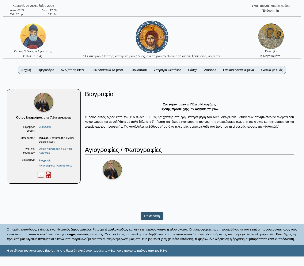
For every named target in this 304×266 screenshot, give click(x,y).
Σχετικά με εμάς (272, 70)
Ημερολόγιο (46, 70)
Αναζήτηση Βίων (72, 70)
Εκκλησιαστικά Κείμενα (107, 70)
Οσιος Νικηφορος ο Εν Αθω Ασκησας (55, 150)
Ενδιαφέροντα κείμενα (238, 70)
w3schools (115, 250)
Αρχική (26, 70)
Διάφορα (210, 70)
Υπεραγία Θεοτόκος (167, 70)
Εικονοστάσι (138, 70)
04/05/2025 (45, 126)
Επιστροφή (152, 216)
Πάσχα (192, 70)
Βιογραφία (45, 160)
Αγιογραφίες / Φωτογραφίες (55, 165)
